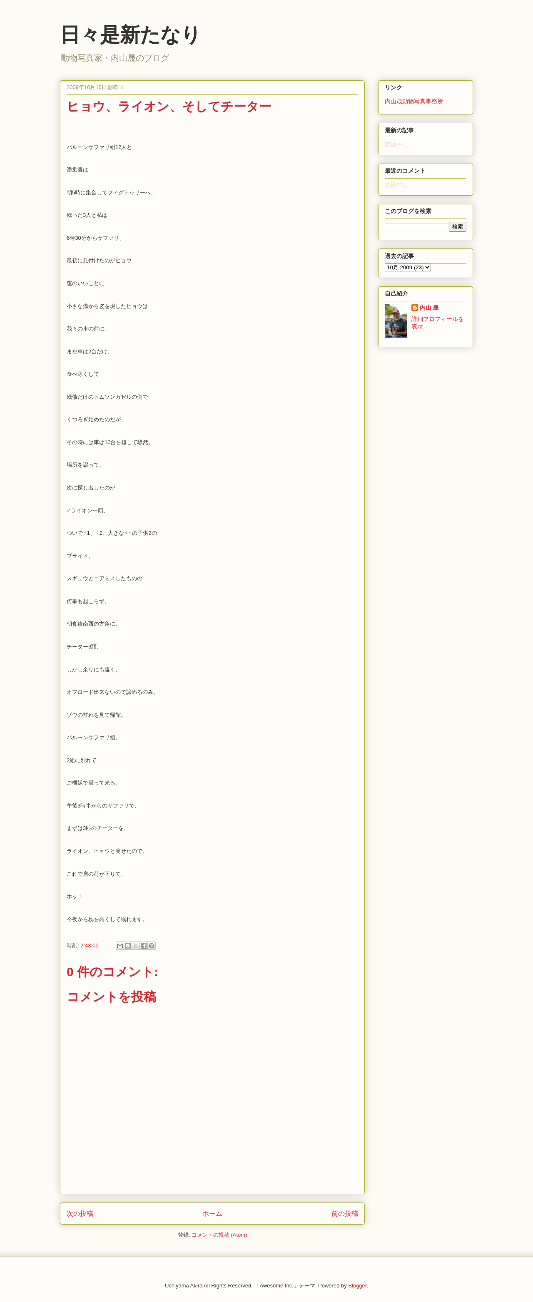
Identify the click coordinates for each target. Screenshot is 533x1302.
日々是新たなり (130, 35)
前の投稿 (344, 1213)
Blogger (357, 1285)
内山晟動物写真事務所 (414, 101)
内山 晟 (429, 307)
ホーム (212, 1213)
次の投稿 (80, 1213)
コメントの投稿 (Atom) (219, 1235)
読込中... (396, 144)
